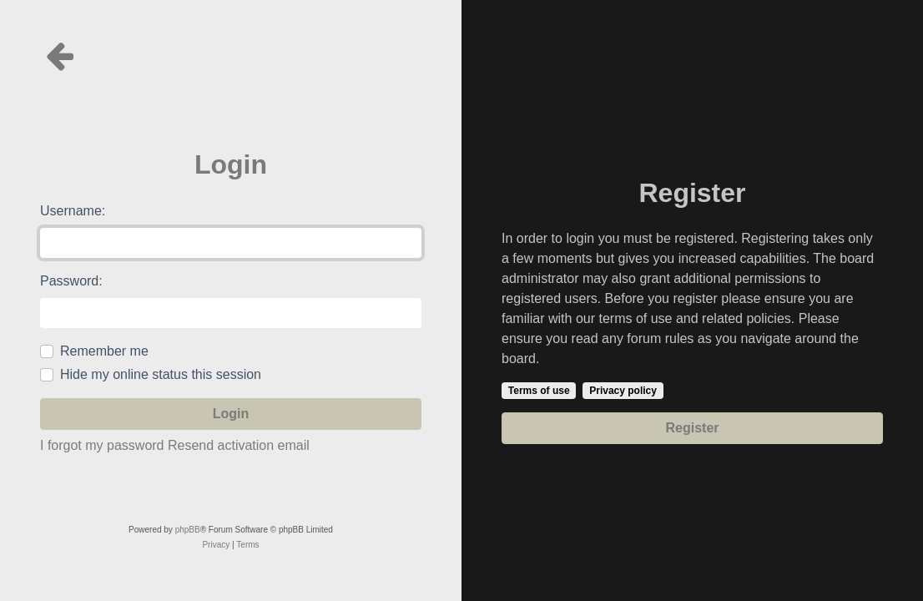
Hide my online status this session (160, 374)
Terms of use (539, 390)
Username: (72, 211)
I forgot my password (102, 445)
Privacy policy (623, 390)
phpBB (187, 529)
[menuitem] (215, 545)
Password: (71, 281)
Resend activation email (239, 445)
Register (692, 428)
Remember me (104, 351)
